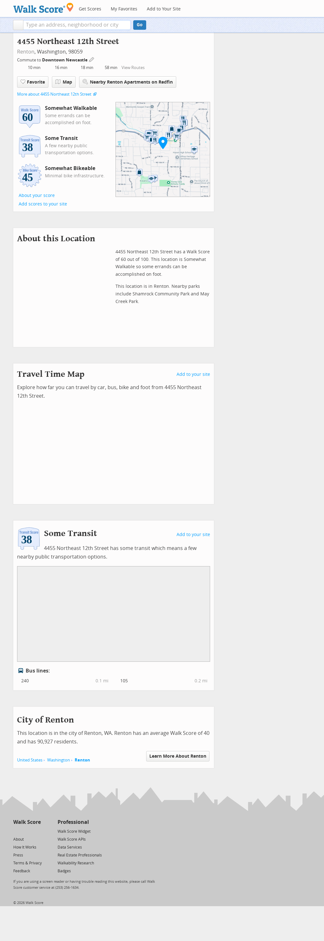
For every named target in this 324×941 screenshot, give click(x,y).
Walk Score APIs (72, 839)
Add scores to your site (43, 204)
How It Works (24, 847)
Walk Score (27, 822)
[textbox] (77, 25)
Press (18, 855)
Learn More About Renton (177, 756)
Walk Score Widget (74, 831)
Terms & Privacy (27, 863)
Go (140, 25)
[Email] (36, 831)
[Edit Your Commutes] (92, 59)
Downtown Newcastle (65, 60)
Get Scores (90, 9)
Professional (73, 822)
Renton (25, 52)
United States (29, 760)
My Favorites (124, 9)
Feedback (21, 871)
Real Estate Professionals (80, 855)
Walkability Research (76, 863)
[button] (18, 25)
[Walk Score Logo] (43, 8)
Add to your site (193, 374)
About (18, 839)
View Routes (133, 67)
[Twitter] (17, 831)
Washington (58, 760)
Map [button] (63, 82)
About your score (37, 195)
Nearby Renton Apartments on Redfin (128, 82)
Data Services (70, 847)
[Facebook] (26, 831)
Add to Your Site (164, 9)
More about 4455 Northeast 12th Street (54, 94)
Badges (64, 871)
